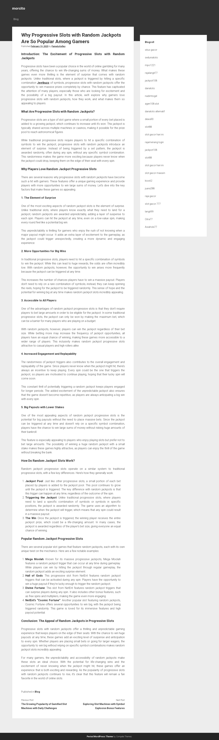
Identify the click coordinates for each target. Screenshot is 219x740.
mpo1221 (150, 65)
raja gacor (150, 196)
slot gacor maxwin (155, 173)
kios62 (148, 180)
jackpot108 (151, 80)
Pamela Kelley (58, 46)
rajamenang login (154, 142)
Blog (16, 19)
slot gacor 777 (153, 203)
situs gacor (151, 49)
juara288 (149, 188)
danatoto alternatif (155, 111)
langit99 (149, 211)
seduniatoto (151, 57)
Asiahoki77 (151, 227)
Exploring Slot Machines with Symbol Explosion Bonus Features (104, 706)
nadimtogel (151, 96)
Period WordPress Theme (100, 736)
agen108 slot (152, 103)
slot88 (148, 126)
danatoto (150, 88)
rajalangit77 (151, 73)
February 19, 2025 (39, 46)
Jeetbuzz (43, 82)
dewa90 (149, 119)
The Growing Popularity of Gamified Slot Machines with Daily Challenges (44, 706)
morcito (18, 8)
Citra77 (149, 219)
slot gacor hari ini (154, 134)
